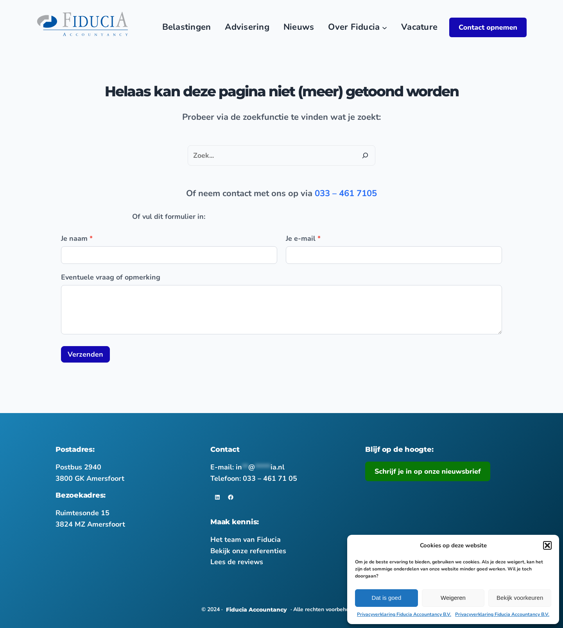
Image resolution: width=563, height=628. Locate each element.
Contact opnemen (488, 27)
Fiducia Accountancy (256, 609)
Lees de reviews (236, 562)
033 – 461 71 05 (270, 478)
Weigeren (453, 597)
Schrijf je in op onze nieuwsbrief (428, 471)
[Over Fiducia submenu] (384, 27)
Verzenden (85, 354)
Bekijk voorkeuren (520, 597)
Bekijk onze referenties (248, 551)
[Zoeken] (365, 155)
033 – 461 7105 (346, 193)
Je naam (77, 238)
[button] (547, 545)
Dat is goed (386, 597)
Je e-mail (303, 238)
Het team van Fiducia (245, 539)
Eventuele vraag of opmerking (110, 277)
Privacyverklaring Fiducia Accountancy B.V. (404, 614)
